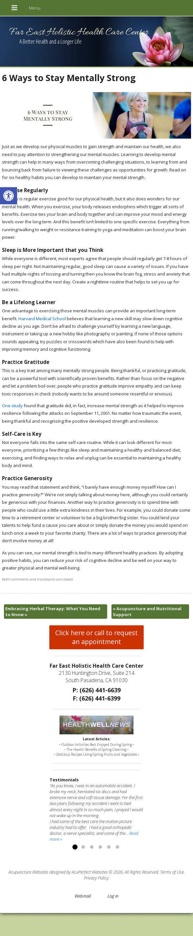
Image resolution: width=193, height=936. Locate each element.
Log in (113, 896)
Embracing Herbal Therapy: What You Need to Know (52, 611)
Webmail (83, 896)
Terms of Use (172, 872)
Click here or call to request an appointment (96, 637)
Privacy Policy (96, 878)
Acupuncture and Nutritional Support (147, 611)
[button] (8, 195)
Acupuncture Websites (28, 872)
